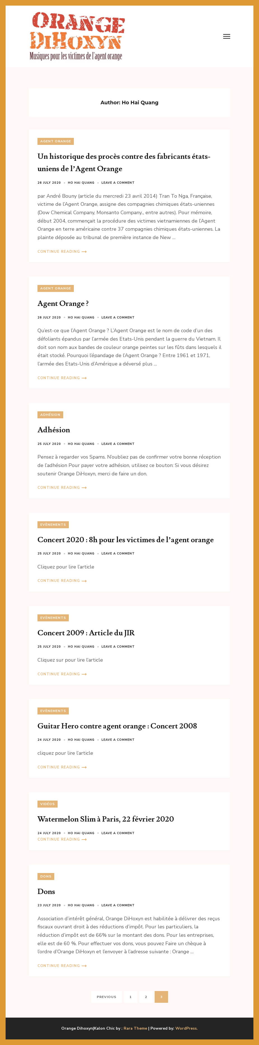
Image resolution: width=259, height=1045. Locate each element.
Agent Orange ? (63, 303)
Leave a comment (118, 183)
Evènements (53, 524)
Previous (106, 997)
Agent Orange (55, 141)
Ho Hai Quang (81, 183)
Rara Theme (135, 1028)
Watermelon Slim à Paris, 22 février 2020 (105, 819)
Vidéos (47, 804)
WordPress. (186, 1028)
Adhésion (50, 414)
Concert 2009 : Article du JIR (86, 633)
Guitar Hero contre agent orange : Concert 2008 (117, 726)
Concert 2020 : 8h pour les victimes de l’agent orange (125, 540)
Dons (45, 876)
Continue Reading (58, 251)
